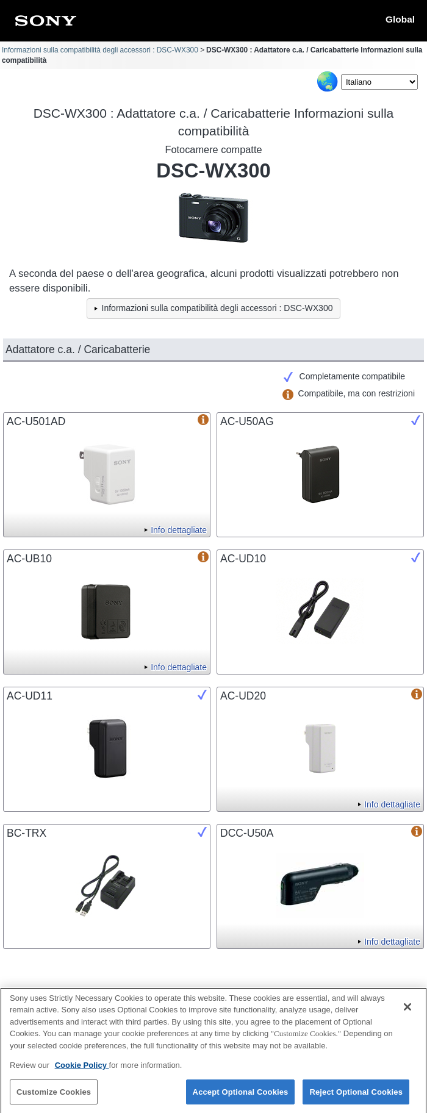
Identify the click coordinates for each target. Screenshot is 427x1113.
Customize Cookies (53, 1096)
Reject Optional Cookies (356, 1096)
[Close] (407, 1011)
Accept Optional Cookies (241, 1096)
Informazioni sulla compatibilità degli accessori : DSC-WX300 (100, 50)
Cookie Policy (82, 1069)
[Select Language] (379, 82)
